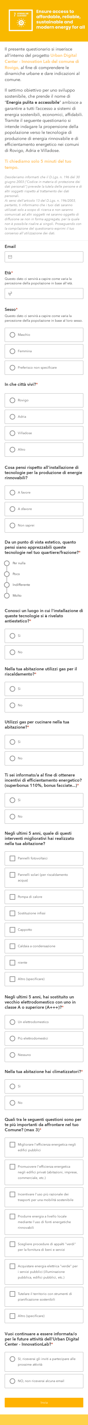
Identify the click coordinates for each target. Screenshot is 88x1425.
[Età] (44, 293)
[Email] (44, 256)
